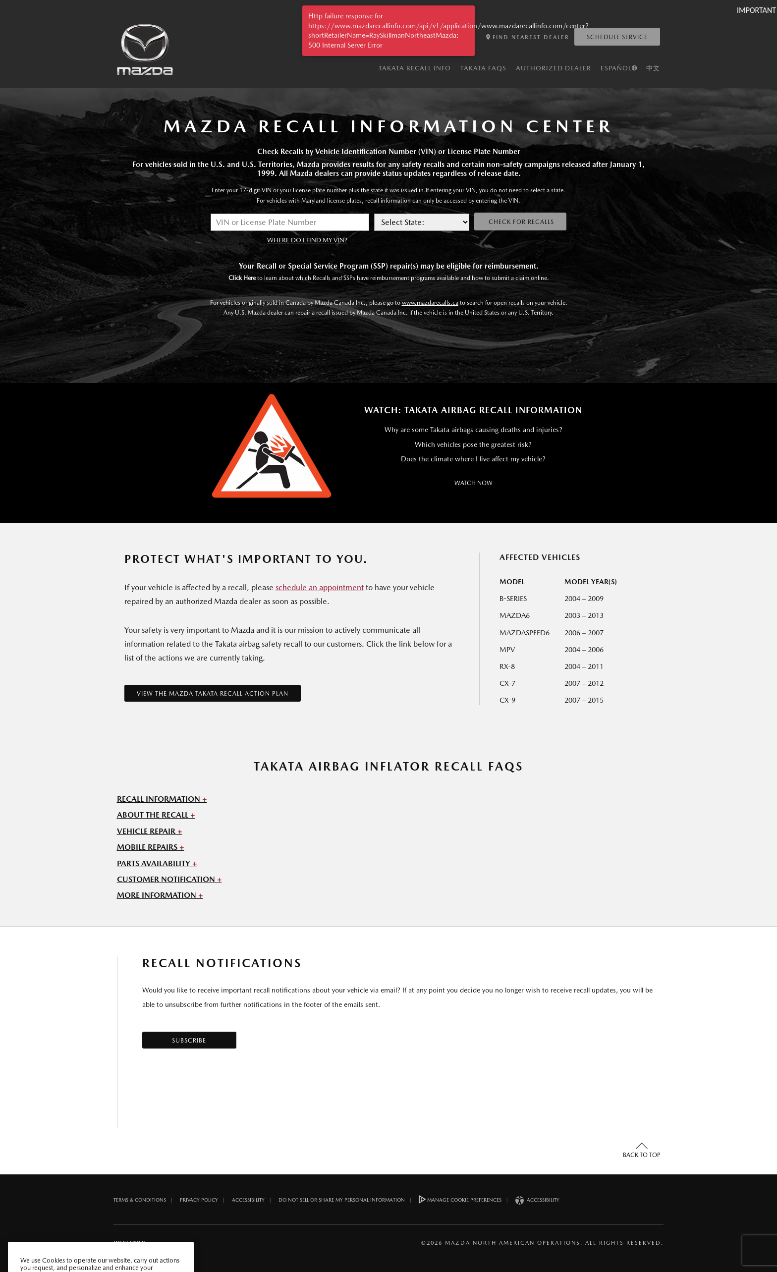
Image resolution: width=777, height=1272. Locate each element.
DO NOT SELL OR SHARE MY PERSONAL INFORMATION (341, 1200)
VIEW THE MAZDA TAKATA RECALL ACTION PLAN (212, 693)
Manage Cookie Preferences (460, 1199)
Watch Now (473, 483)
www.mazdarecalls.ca (430, 302)
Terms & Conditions (139, 1200)
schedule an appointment (320, 587)
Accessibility (248, 1200)
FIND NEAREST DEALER (527, 37)
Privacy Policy (199, 1200)
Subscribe (189, 1040)
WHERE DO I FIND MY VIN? (307, 240)
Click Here (242, 278)
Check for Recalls (520, 222)
